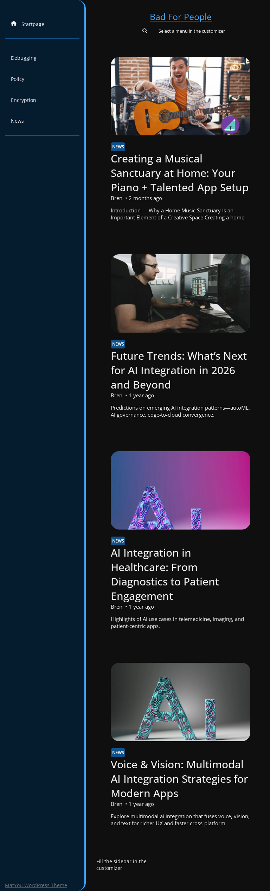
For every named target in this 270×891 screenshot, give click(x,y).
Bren (116, 197)
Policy (17, 79)
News (17, 120)
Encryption (23, 100)
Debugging (24, 58)
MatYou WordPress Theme (36, 885)
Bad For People (181, 17)
